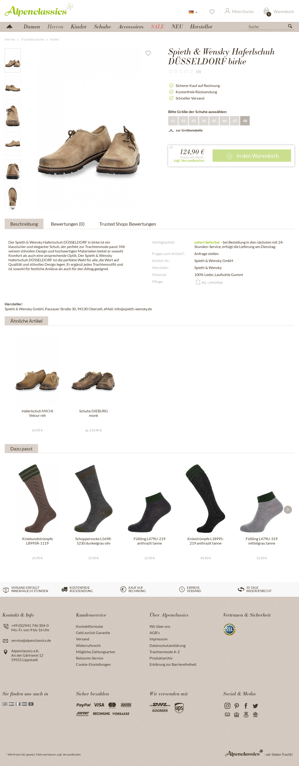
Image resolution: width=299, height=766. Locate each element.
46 (224, 120)
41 (173, 120)
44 (204, 120)
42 (183, 120)
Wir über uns (160, 626)
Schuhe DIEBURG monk (93, 413)
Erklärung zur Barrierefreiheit (173, 664)
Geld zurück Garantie (93, 632)
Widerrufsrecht (88, 645)
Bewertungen (68, 224)
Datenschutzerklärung (167, 645)
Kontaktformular (89, 626)
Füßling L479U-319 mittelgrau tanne (262, 540)
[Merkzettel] (212, 12)
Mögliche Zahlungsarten (95, 651)
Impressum (158, 639)
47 (235, 120)
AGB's (155, 632)
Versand (82, 639)
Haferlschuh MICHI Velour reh (37, 413)
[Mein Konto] (239, 12)
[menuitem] (271, 26)
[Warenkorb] (279, 12)
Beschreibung (24, 224)
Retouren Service (89, 658)
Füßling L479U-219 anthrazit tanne (149, 540)
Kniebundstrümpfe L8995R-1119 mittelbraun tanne (37, 541)
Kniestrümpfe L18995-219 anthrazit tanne (205, 540)
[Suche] (271, 26)
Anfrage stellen (206, 253)
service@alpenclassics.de (31, 640)
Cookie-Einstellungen (93, 664)
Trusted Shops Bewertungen (127, 224)
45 (214, 120)
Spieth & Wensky (208, 267)
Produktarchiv (161, 658)
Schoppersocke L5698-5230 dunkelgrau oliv (93, 540)
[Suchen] (292, 27)
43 (194, 120)
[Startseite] (11, 26)
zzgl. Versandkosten (189, 160)
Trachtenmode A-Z (165, 651)
